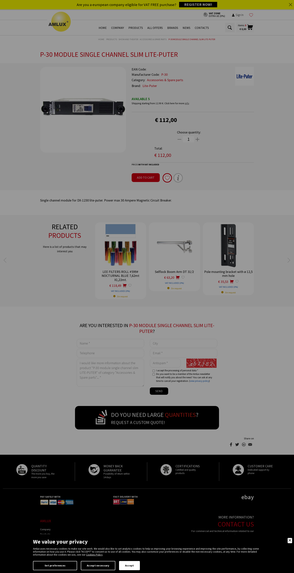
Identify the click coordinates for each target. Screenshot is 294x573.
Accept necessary (98, 565)
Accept (129, 565)
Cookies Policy (94, 554)
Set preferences (55, 565)
